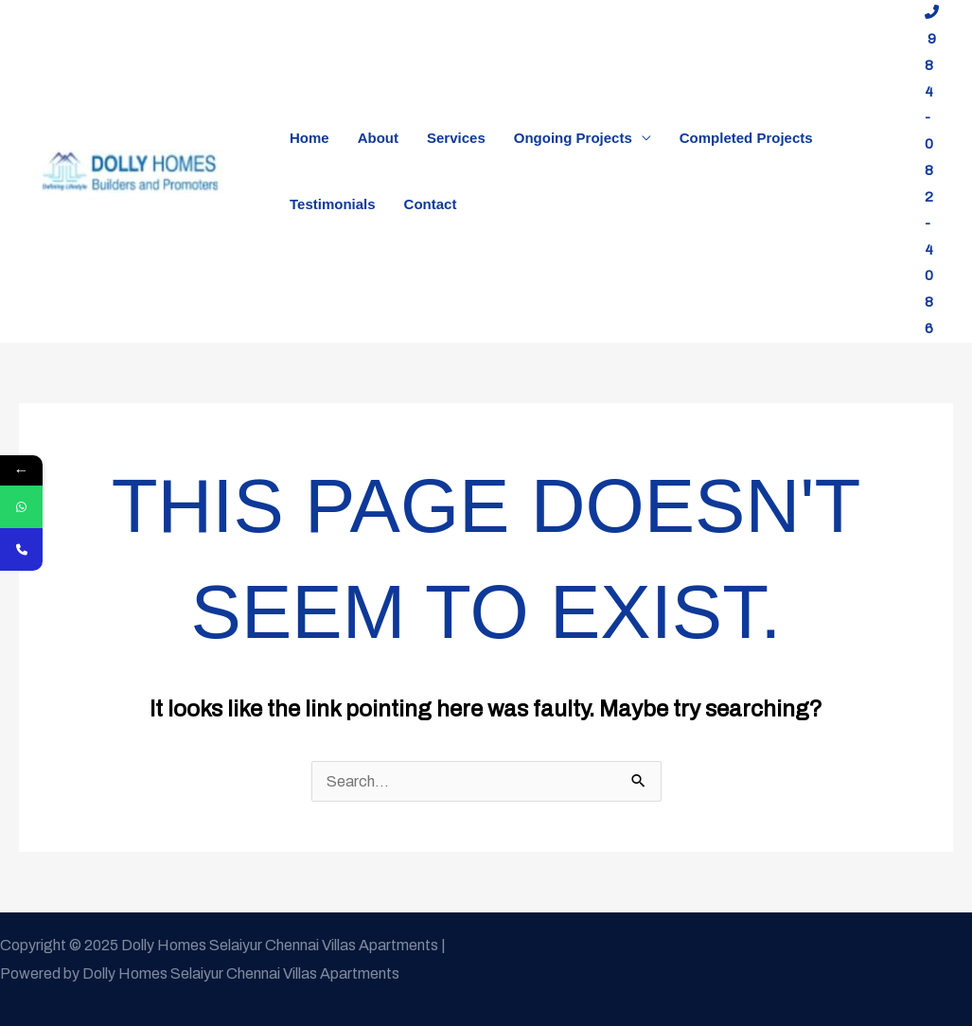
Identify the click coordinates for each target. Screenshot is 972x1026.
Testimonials (333, 204)
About (378, 138)
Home (309, 138)
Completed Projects (746, 138)
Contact (430, 204)
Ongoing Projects (573, 138)
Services (456, 138)
